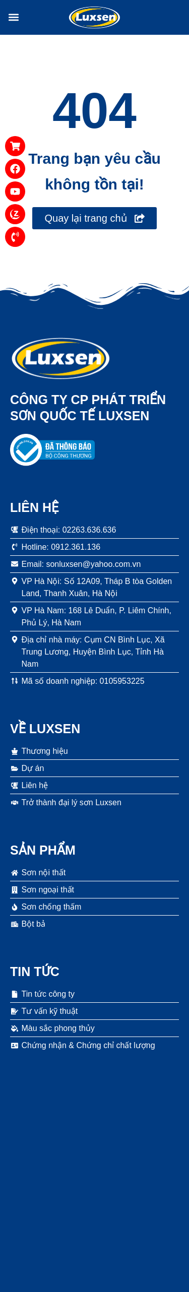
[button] (13, 17)
